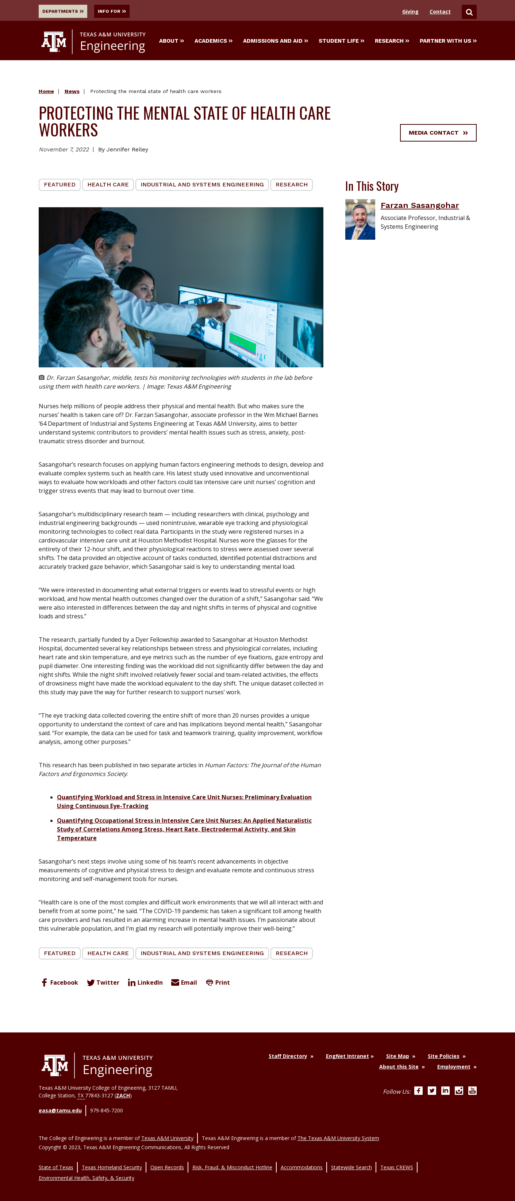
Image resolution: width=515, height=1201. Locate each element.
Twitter (102, 984)
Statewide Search (351, 1160)
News (72, 93)
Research (392, 41)
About (171, 41)
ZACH (123, 1097)
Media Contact (438, 134)
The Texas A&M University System (338, 1134)
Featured (60, 186)
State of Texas (56, 1160)
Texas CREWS (396, 1160)
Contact (440, 11)
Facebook (58, 984)
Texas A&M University (167, 1134)
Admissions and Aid (275, 41)
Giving (410, 11)
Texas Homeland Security (112, 1160)
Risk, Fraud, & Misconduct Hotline (232, 1160)
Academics (213, 41)
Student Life (341, 41)
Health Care (108, 186)
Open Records (167, 1160)
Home (46, 93)
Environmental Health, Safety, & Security (86, 1168)
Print (217, 984)
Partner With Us (448, 41)
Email (183, 984)
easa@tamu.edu (60, 1110)
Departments (65, 11)
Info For (124, 11)
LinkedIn (144, 984)
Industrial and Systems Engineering (202, 186)
